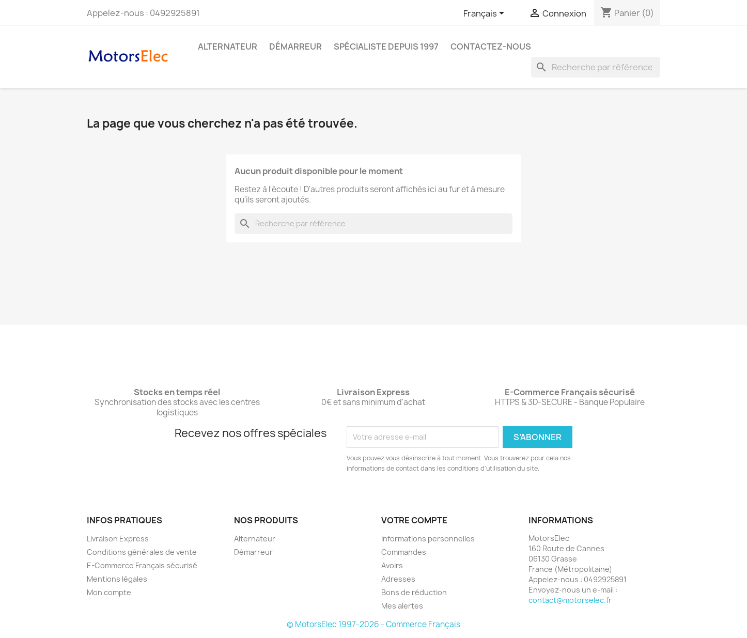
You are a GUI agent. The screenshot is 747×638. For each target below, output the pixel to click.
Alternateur (227, 46)
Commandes (403, 552)
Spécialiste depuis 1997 (386, 46)
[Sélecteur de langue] (485, 14)
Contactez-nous (490, 46)
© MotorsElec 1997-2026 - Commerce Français (373, 624)
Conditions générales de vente (142, 552)
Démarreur (295, 46)
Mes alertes (402, 606)
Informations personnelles (428, 538)
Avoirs (392, 565)
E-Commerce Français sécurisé (142, 565)
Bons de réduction (414, 592)
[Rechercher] (595, 67)
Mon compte (109, 592)
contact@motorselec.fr (570, 600)
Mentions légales (117, 579)
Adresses (398, 579)
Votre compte (414, 520)
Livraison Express (118, 538)
